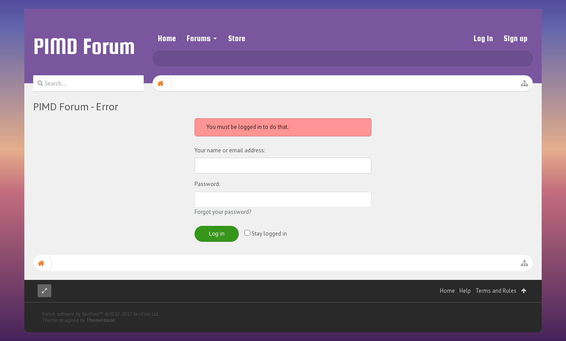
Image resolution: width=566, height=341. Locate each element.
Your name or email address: (230, 150)
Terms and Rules (495, 308)
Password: (207, 184)
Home (167, 38)
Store (236, 38)
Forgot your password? (223, 212)
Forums (198, 38)
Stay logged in (266, 233)
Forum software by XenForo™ (100, 332)
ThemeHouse (100, 338)
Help (465, 308)
